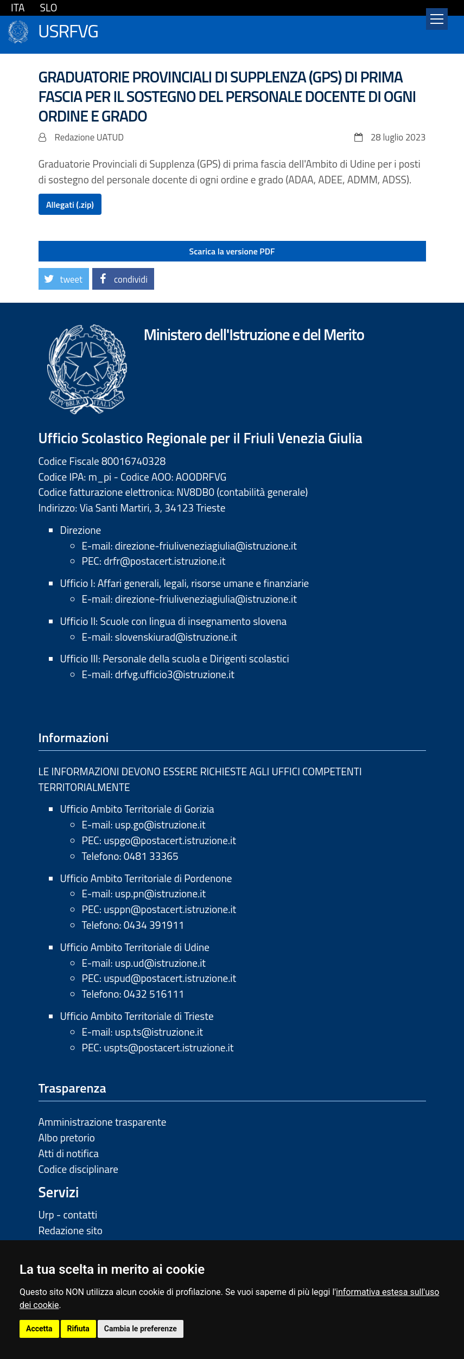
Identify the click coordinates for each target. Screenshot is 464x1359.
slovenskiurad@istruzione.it (176, 637)
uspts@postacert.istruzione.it (168, 1047)
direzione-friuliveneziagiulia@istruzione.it (206, 545)
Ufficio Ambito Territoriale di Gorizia (137, 808)
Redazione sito (71, 1230)
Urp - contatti (68, 1214)
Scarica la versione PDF (232, 251)
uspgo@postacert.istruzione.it (170, 840)
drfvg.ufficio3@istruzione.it (174, 674)
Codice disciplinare (79, 1169)
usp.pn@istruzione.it (160, 893)
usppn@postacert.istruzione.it (170, 909)
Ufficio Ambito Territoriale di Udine (134, 947)
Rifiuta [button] (78, 1328)
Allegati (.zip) (70, 204)
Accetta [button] (39, 1328)
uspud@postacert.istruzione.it (170, 978)
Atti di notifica (69, 1153)
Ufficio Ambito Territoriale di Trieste (137, 1016)
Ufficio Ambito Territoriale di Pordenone (146, 878)
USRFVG (68, 29)
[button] (64, 279)
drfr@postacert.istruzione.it (164, 561)
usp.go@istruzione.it (160, 824)
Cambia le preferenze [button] (140, 1328)
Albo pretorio (67, 1137)
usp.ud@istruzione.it (160, 963)
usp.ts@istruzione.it (159, 1031)
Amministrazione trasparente (103, 1122)
